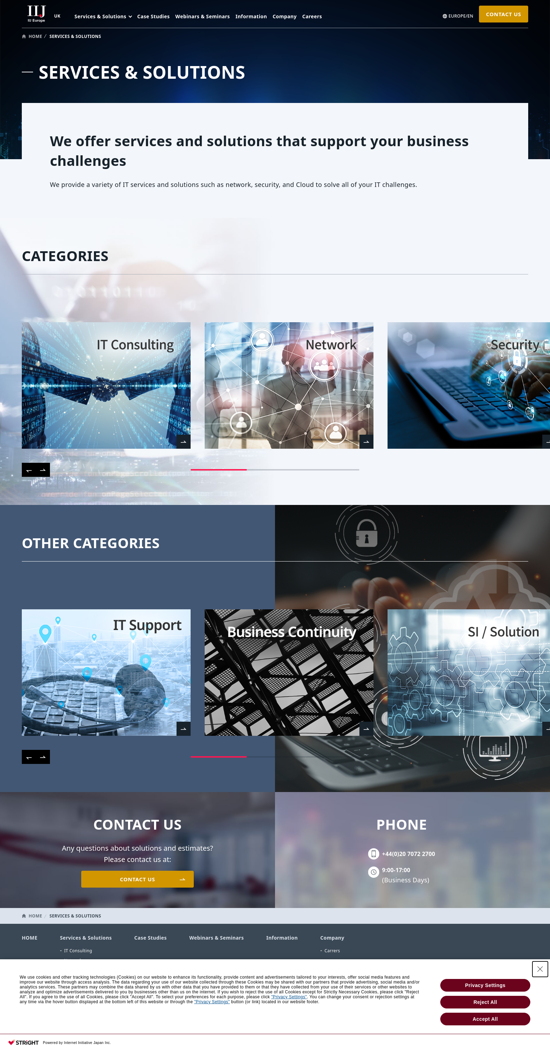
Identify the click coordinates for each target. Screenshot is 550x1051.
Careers (312, 16)
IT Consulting (78, 951)
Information (251, 16)
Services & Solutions (85, 937)
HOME (35, 36)
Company (284, 16)
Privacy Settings (485, 985)
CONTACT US (503, 14)
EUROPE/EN (460, 16)
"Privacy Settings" (289, 996)
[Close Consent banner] (540, 969)
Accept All (485, 1019)
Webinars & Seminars (202, 16)
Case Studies (153, 16)
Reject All (485, 1002)
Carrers (332, 951)
